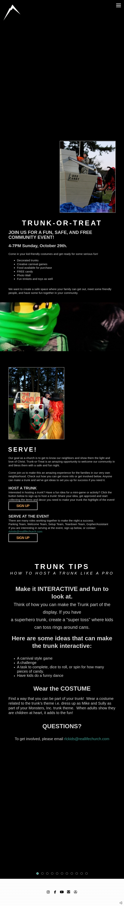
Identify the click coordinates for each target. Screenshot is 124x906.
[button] (23, 537)
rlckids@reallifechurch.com (25, 531)
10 (82, 874)
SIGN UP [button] (23, 506)
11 (87, 874)
